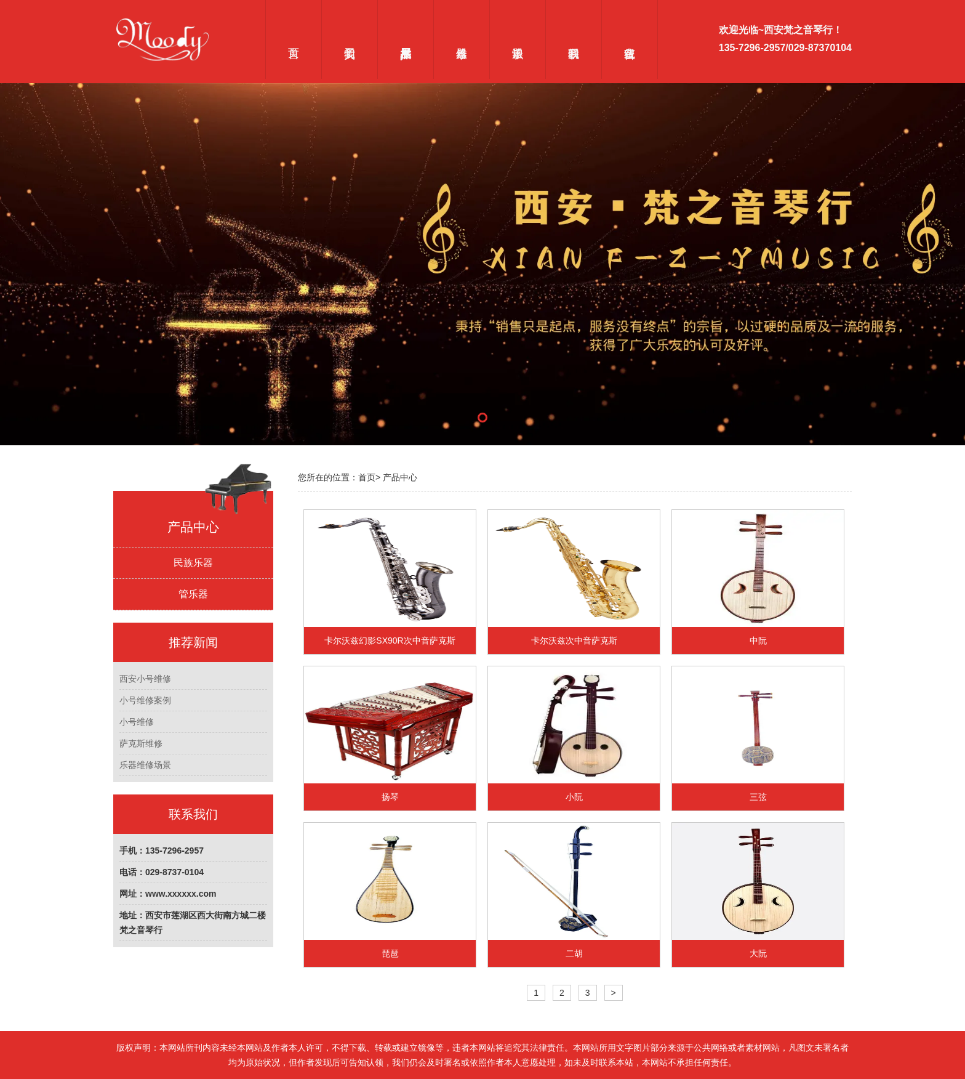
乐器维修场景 (145, 765)
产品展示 (405, 39)
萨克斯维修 (140, 743)
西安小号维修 (145, 679)
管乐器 (193, 594)
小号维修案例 (145, 700)
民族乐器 (193, 562)
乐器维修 (461, 39)
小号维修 (136, 722)
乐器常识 (517, 39)
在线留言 (629, 39)
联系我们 (573, 39)
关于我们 (349, 39)
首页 (293, 39)
